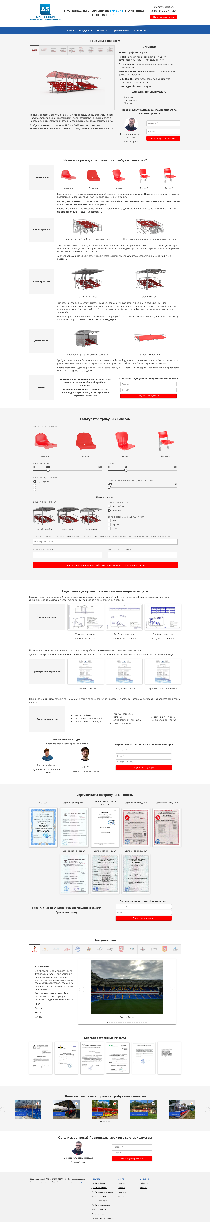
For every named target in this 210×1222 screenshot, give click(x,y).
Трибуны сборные (99, 1183)
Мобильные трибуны (100, 1196)
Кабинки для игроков (100, 1201)
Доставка (122, 1183)
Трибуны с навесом (99, 1188)
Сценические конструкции (102, 1218)
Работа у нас (145, 1183)
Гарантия (122, 1192)
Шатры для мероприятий (102, 1214)
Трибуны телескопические (102, 1192)
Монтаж (121, 1188)
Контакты (143, 1188)
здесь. (83, 1182)
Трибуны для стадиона (101, 1205)
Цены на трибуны (99, 1209)
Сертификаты (123, 1196)
